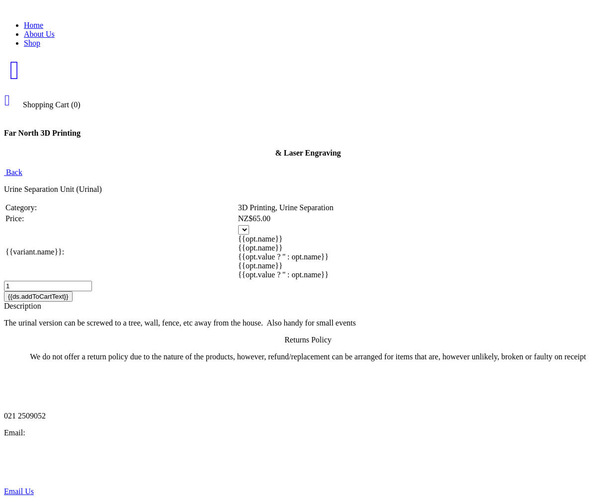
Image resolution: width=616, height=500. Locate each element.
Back (13, 172)
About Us (39, 34)
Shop (32, 43)
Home (33, 25)
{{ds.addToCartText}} (38, 296)
